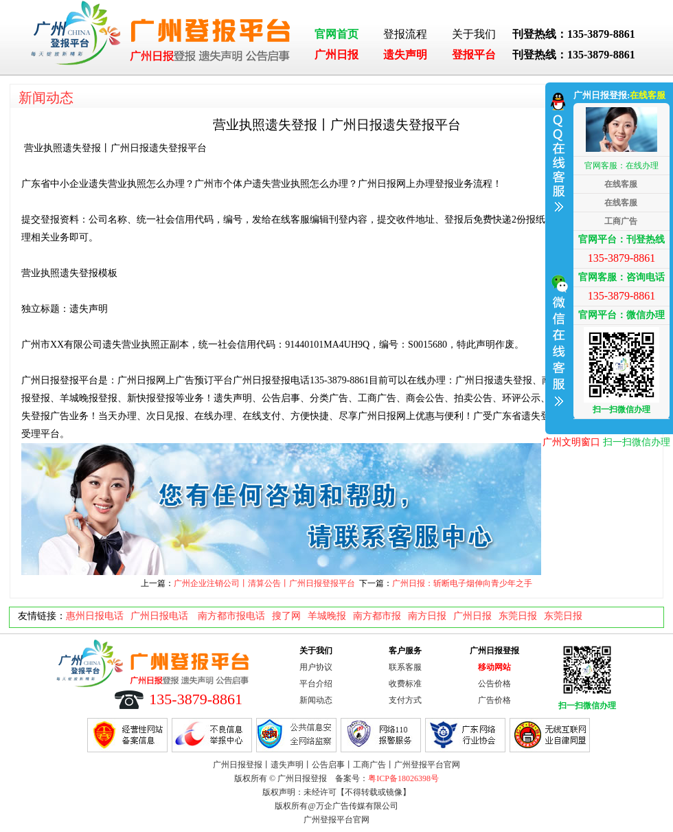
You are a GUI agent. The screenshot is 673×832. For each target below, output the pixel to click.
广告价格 (494, 700)
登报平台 (474, 54)
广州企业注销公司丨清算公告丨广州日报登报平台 (264, 583)
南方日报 (427, 616)
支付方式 (405, 700)
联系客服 (405, 667)
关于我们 (474, 34)
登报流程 (405, 34)
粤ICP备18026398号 (403, 778)
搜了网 (286, 616)
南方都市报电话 (231, 616)
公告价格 (494, 683)
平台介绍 (315, 683)
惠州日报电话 (95, 616)
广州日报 (336, 54)
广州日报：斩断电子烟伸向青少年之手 (462, 583)
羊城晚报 (327, 616)
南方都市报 (377, 616)
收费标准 (405, 683)
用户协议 (315, 667)
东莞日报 (518, 616)
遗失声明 (405, 54)
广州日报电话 (160, 616)
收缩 (557, 256)
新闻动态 (46, 97)
